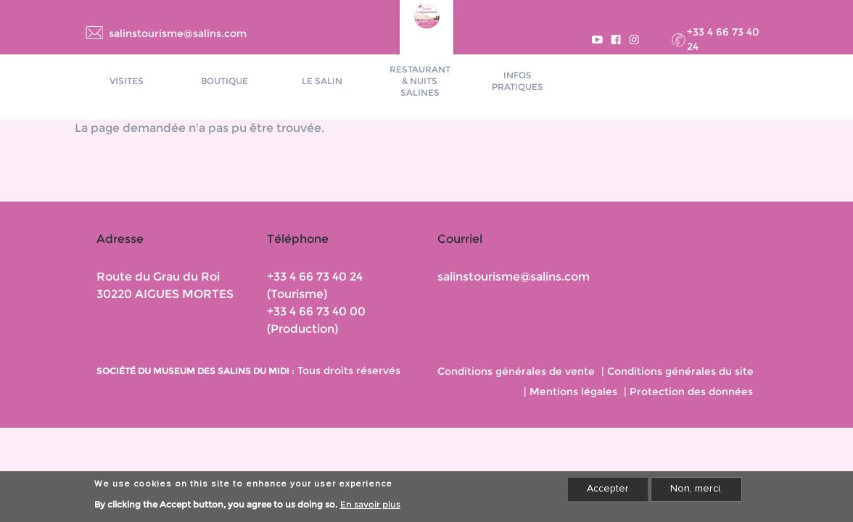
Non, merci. (696, 491)
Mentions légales (573, 391)
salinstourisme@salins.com (178, 33)
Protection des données (691, 391)
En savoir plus (370, 507)
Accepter (608, 491)
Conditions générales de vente (516, 371)
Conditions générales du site (680, 371)
